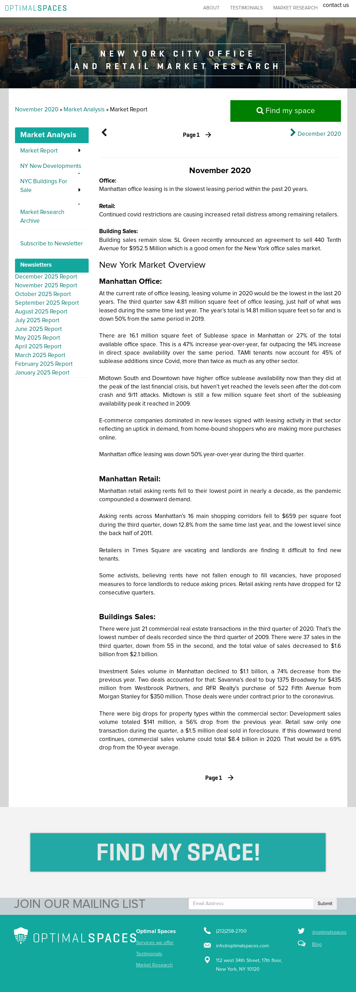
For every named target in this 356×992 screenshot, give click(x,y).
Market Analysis (84, 110)
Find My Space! (178, 852)
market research (295, 8)
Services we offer (155, 942)
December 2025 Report (46, 277)
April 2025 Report (38, 347)
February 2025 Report (44, 364)
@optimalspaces (329, 932)
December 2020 (319, 134)
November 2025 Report (46, 286)
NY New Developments (50, 166)
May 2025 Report (37, 338)
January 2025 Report (42, 373)
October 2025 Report (43, 294)
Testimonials (246, 8)
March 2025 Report (40, 355)
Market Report (39, 151)
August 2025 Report (41, 312)
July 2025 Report (37, 321)
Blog (317, 944)
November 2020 (36, 110)
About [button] (211, 8)
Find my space (286, 110)
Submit (325, 903)
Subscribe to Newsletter (51, 244)
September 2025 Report (47, 303)
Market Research (154, 965)
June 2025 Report (38, 329)
